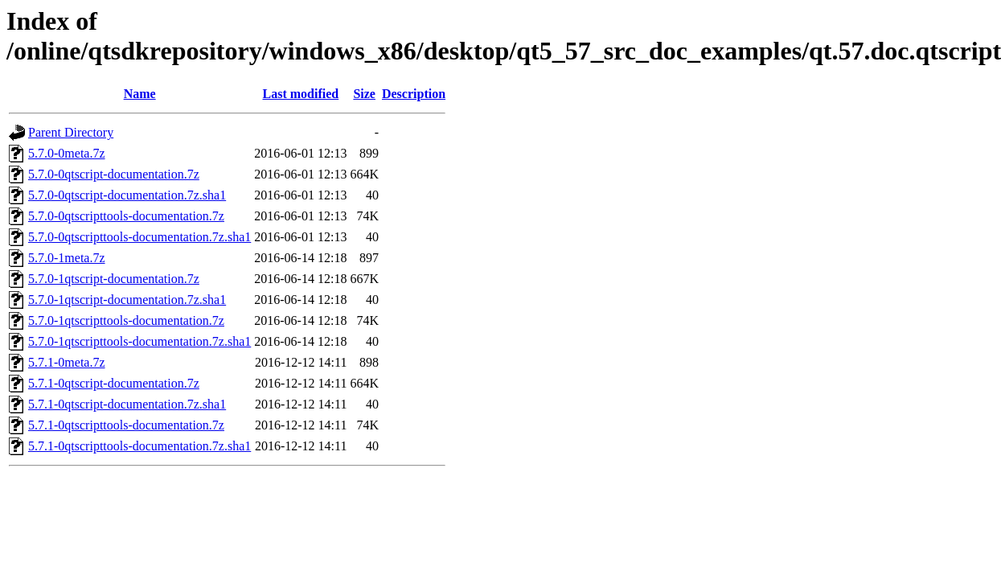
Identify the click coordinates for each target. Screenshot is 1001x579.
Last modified (301, 94)
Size (364, 94)
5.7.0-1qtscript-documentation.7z (113, 278)
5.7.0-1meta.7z (66, 258)
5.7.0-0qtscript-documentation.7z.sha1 (127, 195)
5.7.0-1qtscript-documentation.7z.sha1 (127, 299)
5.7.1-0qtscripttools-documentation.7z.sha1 (139, 446)
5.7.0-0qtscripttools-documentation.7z (126, 216)
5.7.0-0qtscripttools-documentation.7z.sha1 (139, 237)
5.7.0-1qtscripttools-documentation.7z (126, 320)
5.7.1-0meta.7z (66, 362)
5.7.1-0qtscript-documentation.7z (113, 383)
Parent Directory (70, 132)
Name (140, 94)
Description (413, 94)
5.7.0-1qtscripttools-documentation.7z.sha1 (139, 341)
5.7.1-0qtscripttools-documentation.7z (126, 425)
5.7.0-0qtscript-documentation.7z (113, 174)
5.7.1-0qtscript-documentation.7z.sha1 (127, 404)
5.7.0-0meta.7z (66, 153)
